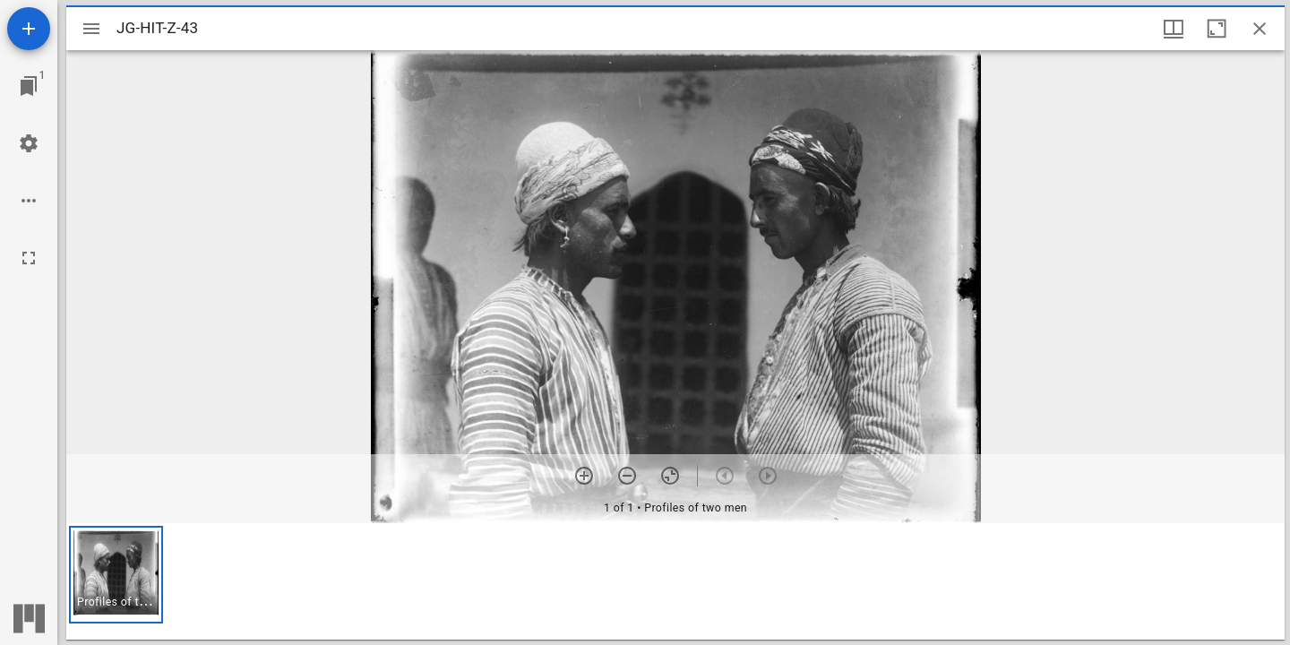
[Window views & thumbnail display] (1173, 28)
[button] (116, 574)
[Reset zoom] (670, 475)
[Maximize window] (1216, 28)
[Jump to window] (28, 86)
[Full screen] (28, 258)
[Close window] (1259, 28)
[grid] (675, 581)
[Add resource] (28, 28)
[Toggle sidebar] (91, 28)
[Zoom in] (584, 475)
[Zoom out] (627, 475)
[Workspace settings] (28, 143)
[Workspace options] (28, 200)
